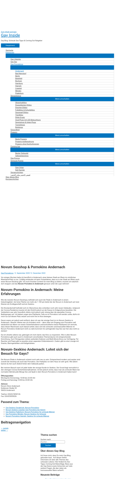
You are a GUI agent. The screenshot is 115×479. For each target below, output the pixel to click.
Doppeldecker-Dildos (23, 105)
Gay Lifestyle (16, 59)
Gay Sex (14, 62)
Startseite (9, 50)
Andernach (19, 71)
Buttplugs (19, 127)
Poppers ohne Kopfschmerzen (27, 144)
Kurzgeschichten (12, 179)
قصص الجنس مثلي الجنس (20, 175)
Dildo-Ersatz (20, 117)
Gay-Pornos (15, 158)
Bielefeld (18, 78)
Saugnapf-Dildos (21, 112)
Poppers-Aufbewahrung (24, 142)
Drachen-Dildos (21, 108)
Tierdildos (19, 115)
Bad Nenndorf (20, 73)
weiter (4, 430)
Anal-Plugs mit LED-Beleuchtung (28, 120)
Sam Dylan (19, 168)
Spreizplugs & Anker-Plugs (25, 122)
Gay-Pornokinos (17, 64)
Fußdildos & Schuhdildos (25, 110)
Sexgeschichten (17, 172)
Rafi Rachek (20, 170)
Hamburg (19, 83)
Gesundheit (15, 130)
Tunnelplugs (20, 125)
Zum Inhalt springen (9, 32)
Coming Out (15, 146)
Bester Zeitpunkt (21, 153)
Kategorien (10, 52)
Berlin (17, 76)
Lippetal (18, 88)
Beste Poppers (21, 139)
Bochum (18, 81)
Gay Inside (10, 35)
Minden (18, 91)
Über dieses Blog (12, 177)
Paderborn (19, 93)
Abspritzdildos (21, 103)
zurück (4, 428)
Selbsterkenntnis (21, 156)
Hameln (18, 86)
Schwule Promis (17, 161)
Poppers (14, 132)
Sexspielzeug (16, 96)
